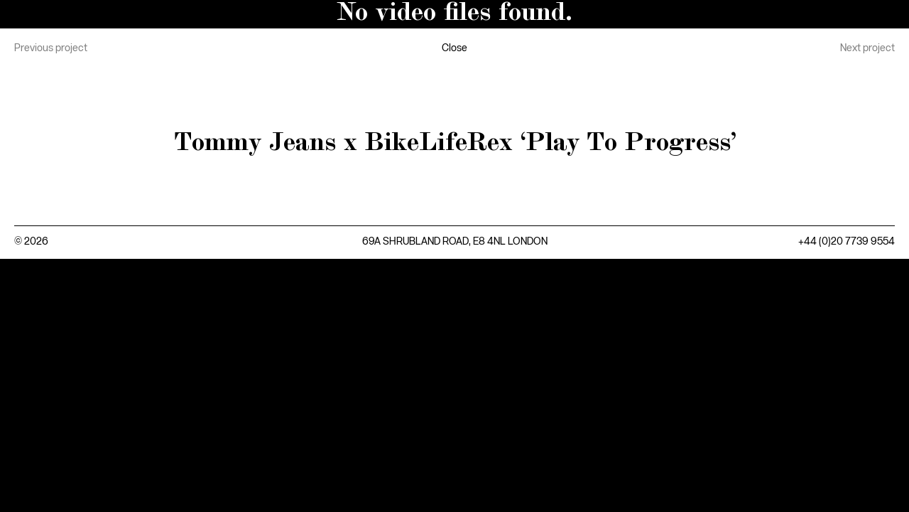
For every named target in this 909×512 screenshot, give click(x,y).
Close (454, 48)
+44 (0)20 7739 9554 (846, 242)
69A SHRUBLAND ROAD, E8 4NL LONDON (455, 242)
